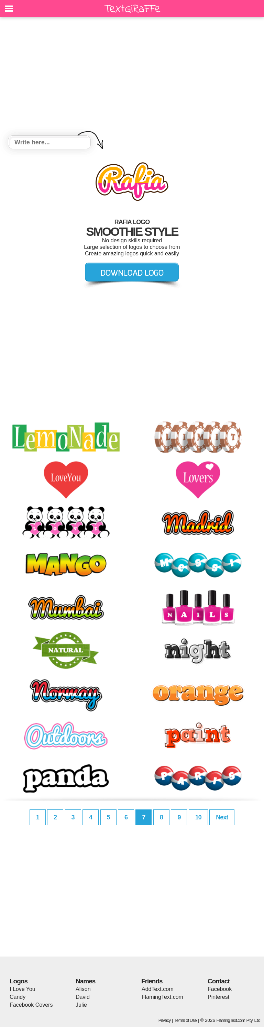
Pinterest (218, 997)
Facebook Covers (31, 1005)
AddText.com (157, 989)
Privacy (164, 1020)
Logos (19, 981)
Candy (17, 997)
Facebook (220, 989)
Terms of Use (185, 1020)
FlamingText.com (162, 997)
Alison (83, 989)
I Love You (22, 989)
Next (222, 817)
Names (85, 981)
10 (198, 817)
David (83, 997)
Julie (81, 1005)
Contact (219, 981)
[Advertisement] (132, 77)
